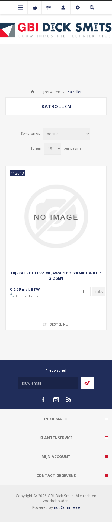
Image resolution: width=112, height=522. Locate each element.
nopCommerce (67, 507)
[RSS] (69, 399)
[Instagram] (56, 399)
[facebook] (43, 399)
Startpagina (32, 91)
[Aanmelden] (48, 383)
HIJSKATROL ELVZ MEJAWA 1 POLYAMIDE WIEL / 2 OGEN (56, 275)
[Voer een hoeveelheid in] (85, 291)
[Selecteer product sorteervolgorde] (66, 134)
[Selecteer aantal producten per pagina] (52, 149)
